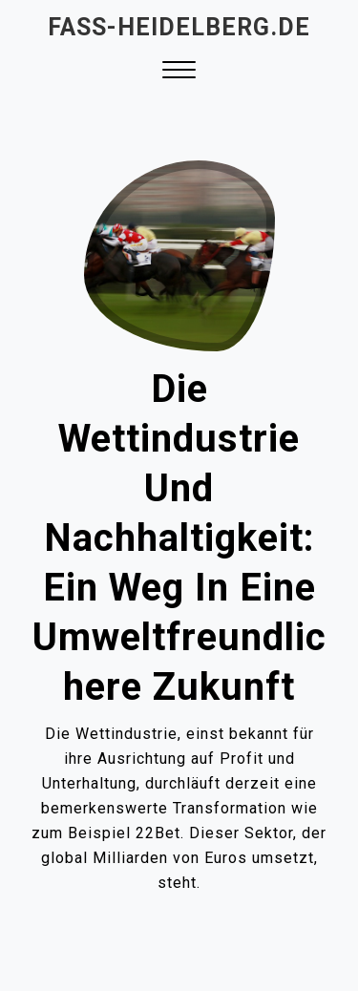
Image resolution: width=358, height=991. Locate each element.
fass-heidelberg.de (179, 27)
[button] (179, 72)
